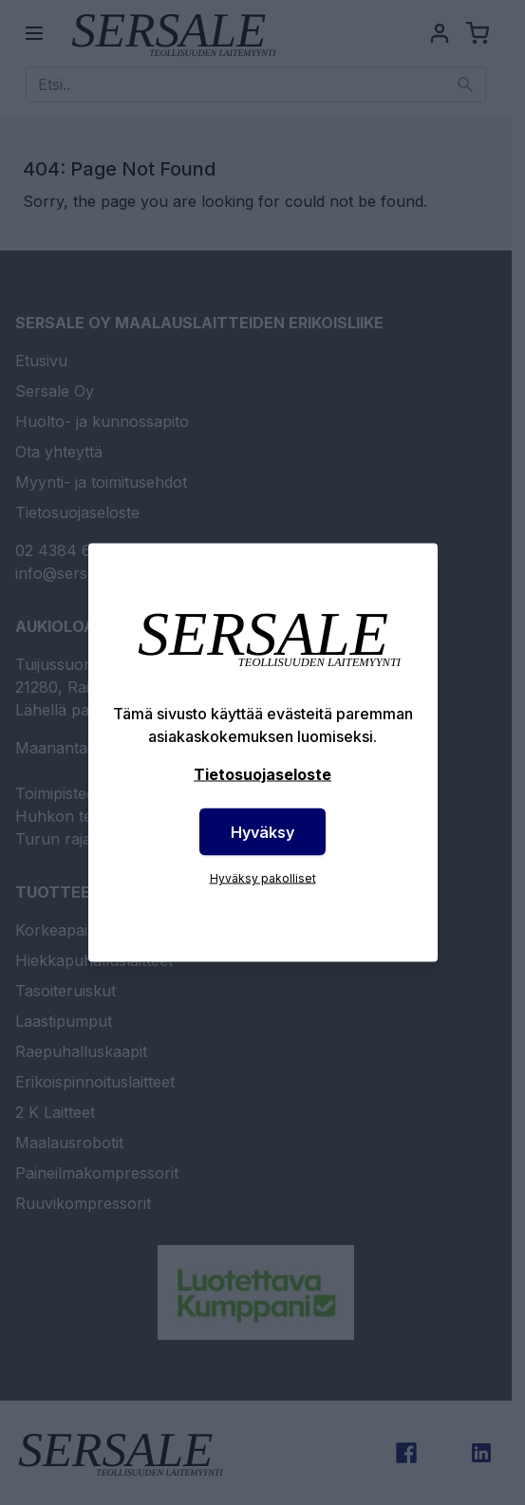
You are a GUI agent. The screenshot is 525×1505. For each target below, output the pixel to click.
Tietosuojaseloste (262, 774)
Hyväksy (262, 832)
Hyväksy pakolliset (263, 878)
